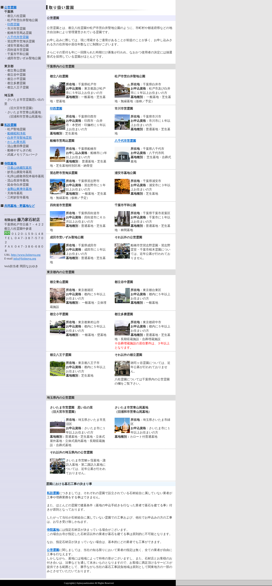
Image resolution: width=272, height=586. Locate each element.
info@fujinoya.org (24, 258)
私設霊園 (10, 125)
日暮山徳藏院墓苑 (19, 167)
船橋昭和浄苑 (16, 133)
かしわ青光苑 (16, 142)
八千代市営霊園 (18, 37)
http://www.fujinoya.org (25, 254)
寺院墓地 (10, 163)
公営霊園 (10, 7)
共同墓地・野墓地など (19, 206)
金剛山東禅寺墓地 (19, 189)
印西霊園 (13, 24)
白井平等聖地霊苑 (19, 137)
